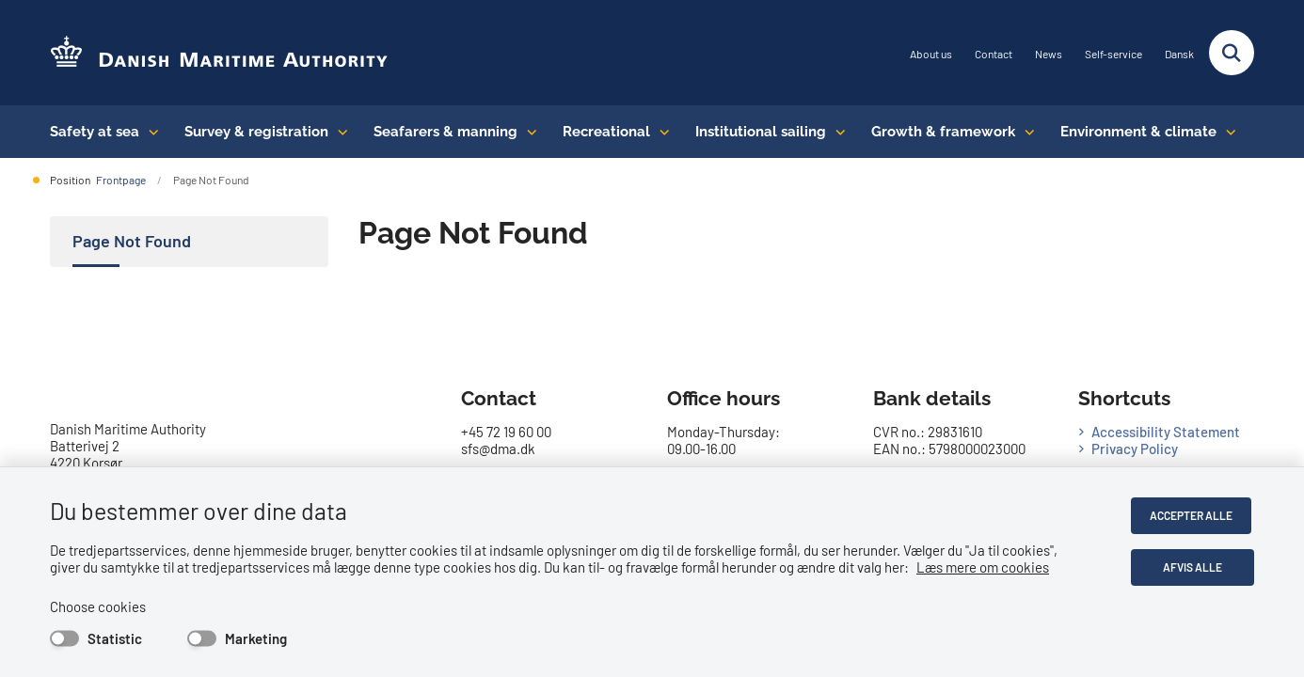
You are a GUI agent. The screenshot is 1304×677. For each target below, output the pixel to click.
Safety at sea (94, 131)
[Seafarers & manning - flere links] (527, 131)
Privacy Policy (1134, 448)
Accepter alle (1194, 515)
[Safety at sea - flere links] (149, 131)
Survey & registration (256, 131)
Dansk (1179, 54)
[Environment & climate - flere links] (1226, 131)
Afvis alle (1194, 567)
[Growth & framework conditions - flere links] (1025, 131)
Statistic (114, 638)
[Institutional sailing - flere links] (836, 131)
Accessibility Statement (1165, 431)
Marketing (256, 638)
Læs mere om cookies (982, 567)
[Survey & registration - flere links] (338, 131)
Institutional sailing (760, 131)
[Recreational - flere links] (660, 131)
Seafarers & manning (445, 131)
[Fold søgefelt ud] (1231, 52)
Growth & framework (943, 131)
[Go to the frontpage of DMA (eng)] (219, 53)
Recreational (606, 131)
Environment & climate (1138, 131)
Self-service (1113, 54)
